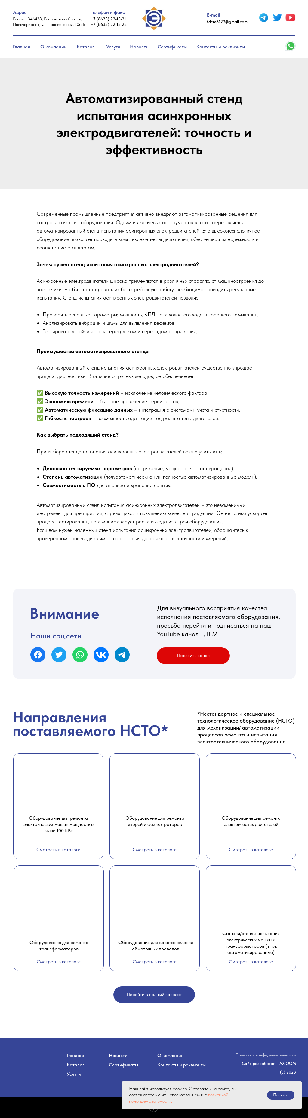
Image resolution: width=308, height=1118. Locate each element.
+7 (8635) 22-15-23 (109, 24)
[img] (263, 17)
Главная (21, 47)
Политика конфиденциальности (266, 1055)
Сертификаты (172, 47)
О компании (53, 47)
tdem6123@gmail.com (227, 21)
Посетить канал (193, 655)
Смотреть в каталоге (58, 849)
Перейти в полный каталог (154, 994)
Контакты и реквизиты (220, 47)
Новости (139, 47)
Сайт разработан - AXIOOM (269, 1063)
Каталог (86, 47)
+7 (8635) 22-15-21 (108, 19)
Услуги (113, 47)
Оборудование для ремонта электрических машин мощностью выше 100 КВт (58, 824)
